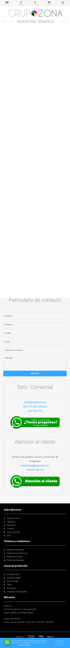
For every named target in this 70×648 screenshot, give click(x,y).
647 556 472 (35, 410)
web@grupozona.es (35, 402)
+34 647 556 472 (35, 470)
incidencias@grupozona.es (35, 465)
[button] (59, 643)
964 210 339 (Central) (35, 406)
